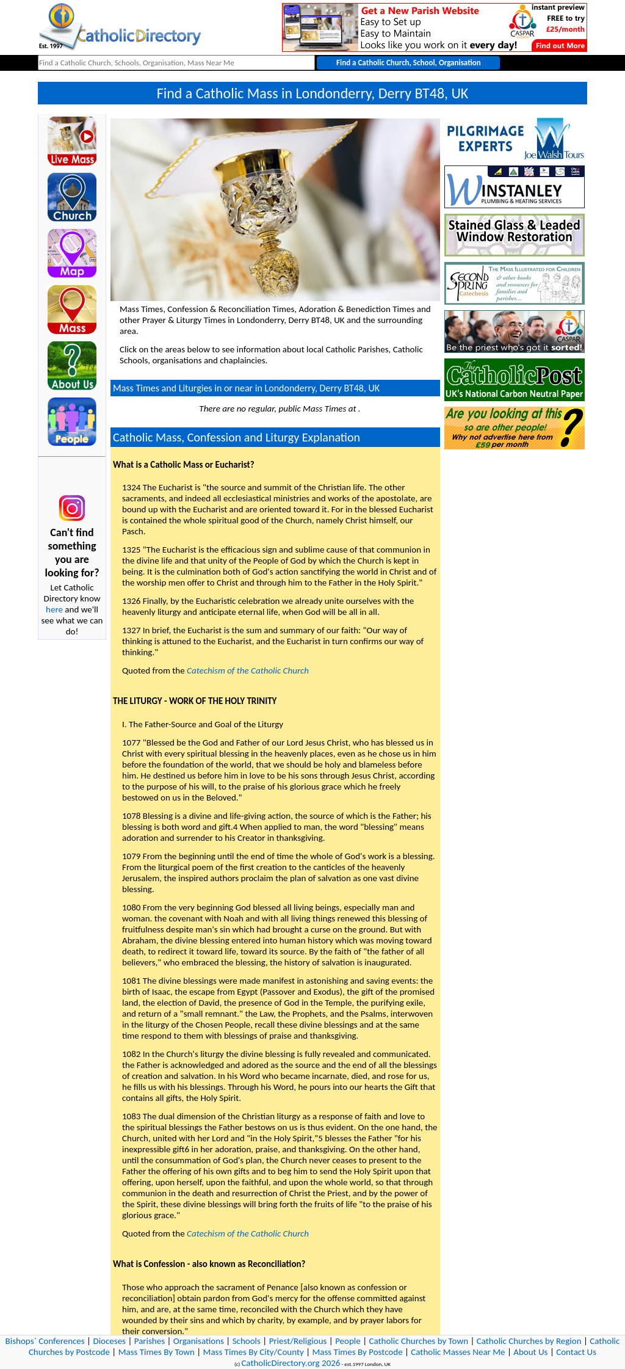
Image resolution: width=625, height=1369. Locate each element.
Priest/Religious (298, 1340)
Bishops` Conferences (45, 1340)
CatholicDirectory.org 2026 (290, 1362)
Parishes (149, 1340)
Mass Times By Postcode (357, 1351)
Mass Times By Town (156, 1351)
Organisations (198, 1340)
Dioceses (109, 1340)
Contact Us (576, 1351)
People (348, 1340)
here (54, 609)
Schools (247, 1340)
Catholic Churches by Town (418, 1340)
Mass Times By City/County (253, 1351)
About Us (530, 1351)
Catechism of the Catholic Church (248, 670)
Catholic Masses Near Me (458, 1351)
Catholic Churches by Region (529, 1340)
